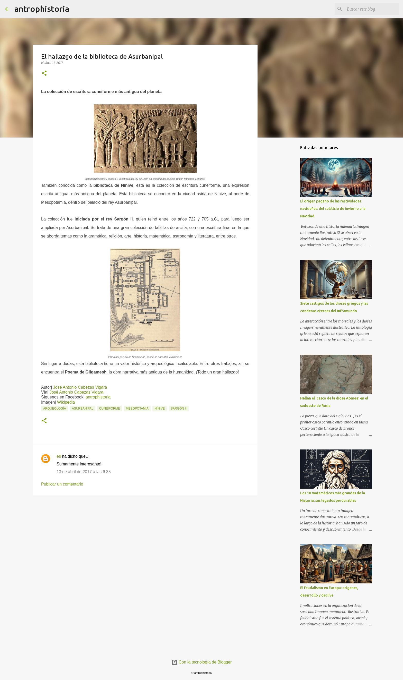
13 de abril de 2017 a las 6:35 (84, 472)
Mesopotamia (137, 408)
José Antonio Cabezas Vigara (80, 387)
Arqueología (54, 408)
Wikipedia (66, 402)
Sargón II (179, 408)
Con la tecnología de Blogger (201, 662)
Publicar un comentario (62, 484)
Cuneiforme (109, 408)
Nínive (159, 408)
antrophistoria (41, 8)
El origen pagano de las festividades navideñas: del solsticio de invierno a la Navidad (332, 208)
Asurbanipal (82, 408)
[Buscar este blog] (372, 9)
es (59, 456)
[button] (44, 73)
